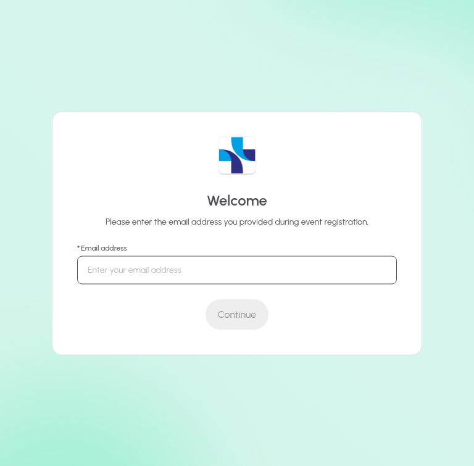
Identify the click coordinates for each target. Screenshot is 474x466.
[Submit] (237, 314)
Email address (104, 247)
